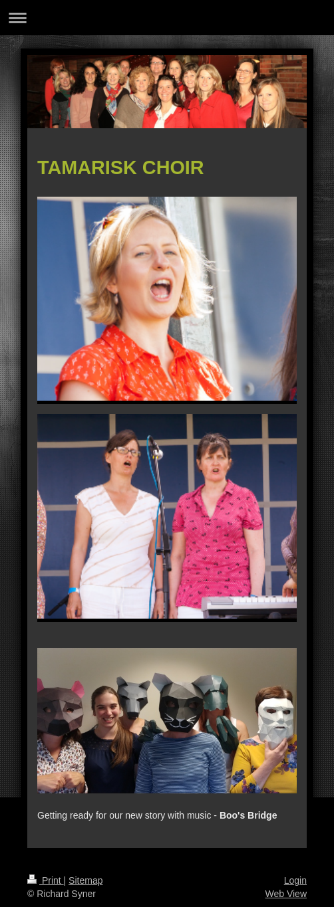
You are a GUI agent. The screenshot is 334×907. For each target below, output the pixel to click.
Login (295, 880)
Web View (286, 893)
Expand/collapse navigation (167, 17)
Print (45, 880)
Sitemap (85, 880)
